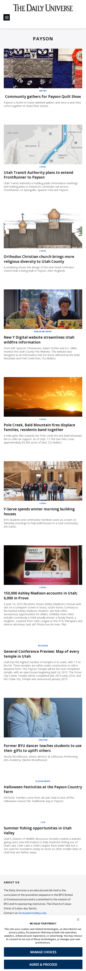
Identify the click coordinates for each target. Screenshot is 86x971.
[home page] (43, 9)
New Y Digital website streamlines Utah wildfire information (41, 344)
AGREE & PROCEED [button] (43, 964)
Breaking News (43, 335)
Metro (43, 91)
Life (43, 825)
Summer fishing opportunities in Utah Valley (39, 833)
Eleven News (43, 784)
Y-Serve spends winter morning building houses (41, 515)
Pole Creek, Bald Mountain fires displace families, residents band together (41, 431)
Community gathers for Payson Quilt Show (38, 99)
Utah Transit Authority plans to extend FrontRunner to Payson (40, 179)
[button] (78, 919)
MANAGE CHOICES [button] (43, 952)
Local (43, 171)
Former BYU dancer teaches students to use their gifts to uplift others (41, 751)
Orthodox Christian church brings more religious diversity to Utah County (41, 263)
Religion (43, 649)
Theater (43, 743)
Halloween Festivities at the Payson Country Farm (37, 792)
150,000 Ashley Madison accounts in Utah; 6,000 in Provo (42, 599)
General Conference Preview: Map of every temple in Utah (38, 657)
